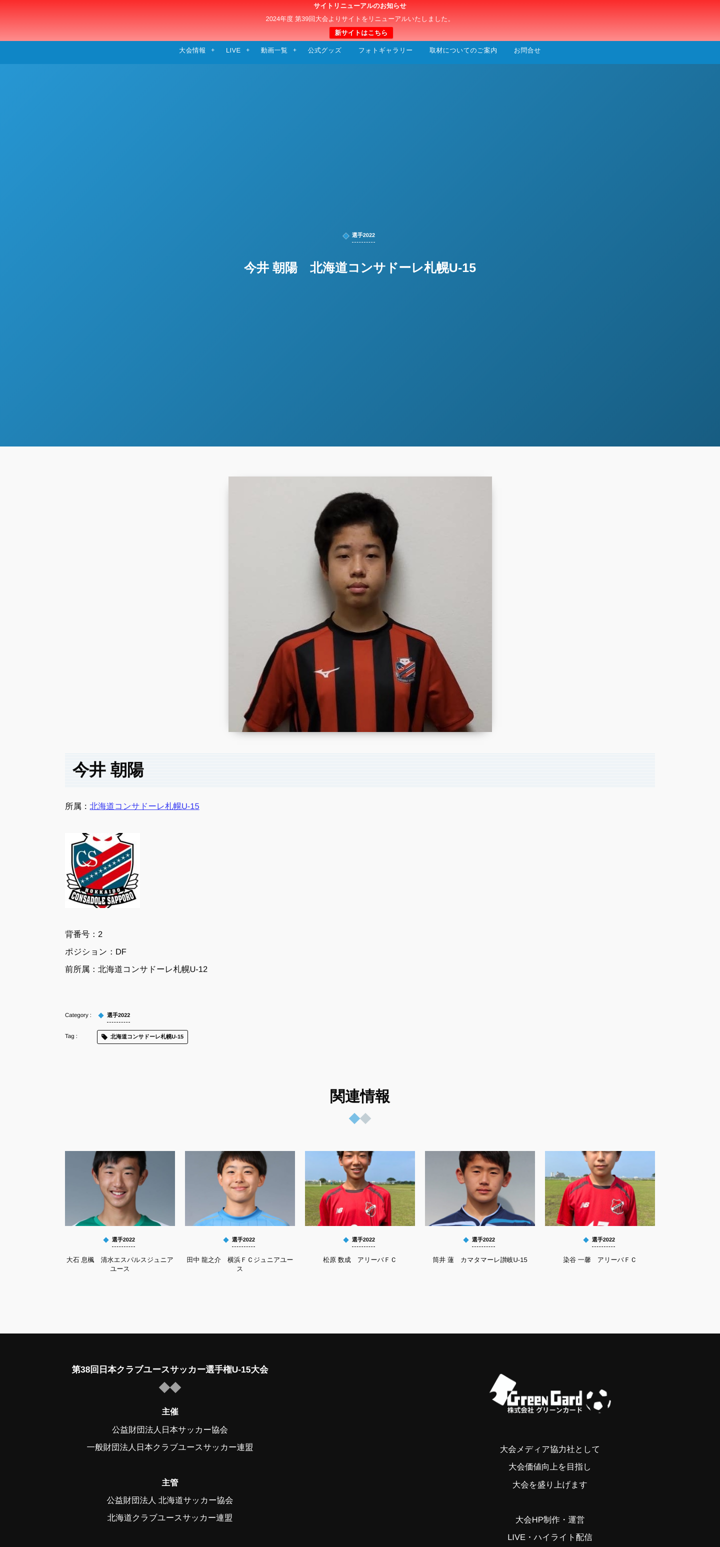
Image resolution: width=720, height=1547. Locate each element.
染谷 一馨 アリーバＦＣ (600, 1260)
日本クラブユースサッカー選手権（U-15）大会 (360, 20)
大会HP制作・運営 (550, 1520)
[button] (693, 13)
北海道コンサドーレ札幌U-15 (145, 806)
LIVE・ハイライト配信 (550, 1537)
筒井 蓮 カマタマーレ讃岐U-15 (479, 1260)
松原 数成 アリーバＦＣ (360, 1260)
